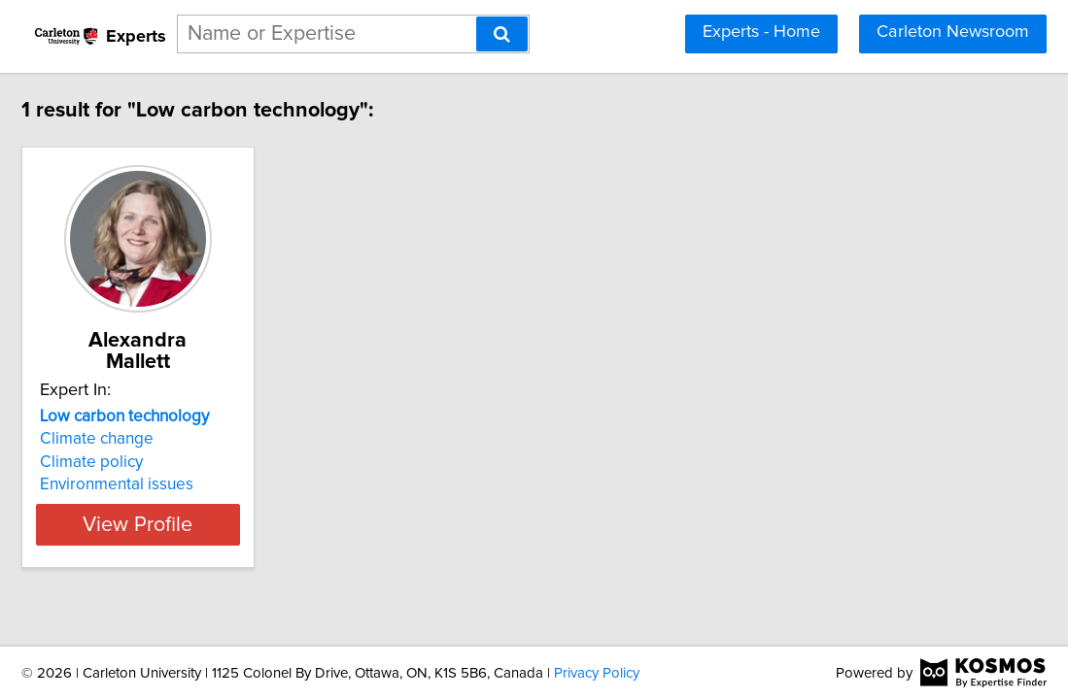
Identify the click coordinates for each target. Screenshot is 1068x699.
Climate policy (167, 440)
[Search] (502, 34)
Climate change (172, 417)
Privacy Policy (596, 673)
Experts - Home (761, 32)
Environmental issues (192, 463)
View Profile (238, 503)
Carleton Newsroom (953, 32)
